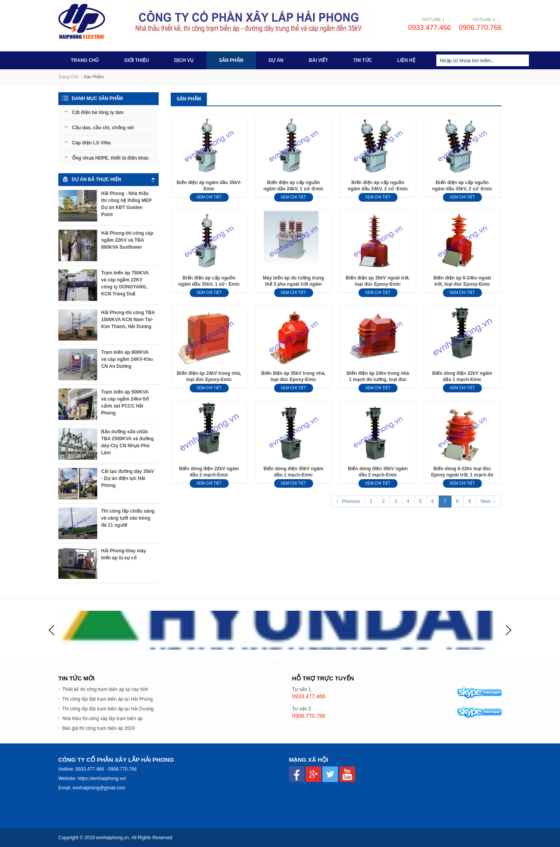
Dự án (276, 60)
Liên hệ (406, 60)
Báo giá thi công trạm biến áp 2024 (98, 728)
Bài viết (318, 60)
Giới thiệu (136, 60)
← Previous (348, 501)
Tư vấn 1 (301, 689)
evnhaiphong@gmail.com (99, 788)
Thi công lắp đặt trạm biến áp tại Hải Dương (108, 709)
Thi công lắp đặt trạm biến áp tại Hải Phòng (107, 699)
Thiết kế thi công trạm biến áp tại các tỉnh (105, 689)
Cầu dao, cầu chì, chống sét (103, 127)
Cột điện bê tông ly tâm (98, 112)
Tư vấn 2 (301, 709)
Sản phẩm (231, 60)
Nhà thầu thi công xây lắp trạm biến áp (102, 718)
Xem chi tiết (209, 197)
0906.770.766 (480, 28)
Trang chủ (85, 60)
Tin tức (363, 60)
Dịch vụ (184, 60)
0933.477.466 (429, 28)
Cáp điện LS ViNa (91, 143)
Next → (488, 501)
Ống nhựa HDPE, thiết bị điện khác (110, 158)
